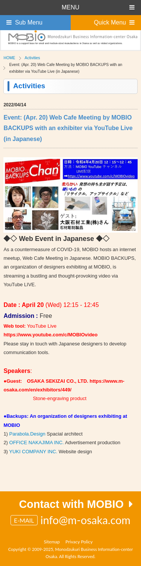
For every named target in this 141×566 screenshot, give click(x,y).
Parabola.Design (27, 434)
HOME (9, 58)
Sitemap (52, 542)
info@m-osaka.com (86, 520)
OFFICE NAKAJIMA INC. (36, 442)
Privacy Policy (78, 542)
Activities (32, 58)
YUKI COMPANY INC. (33, 451)
